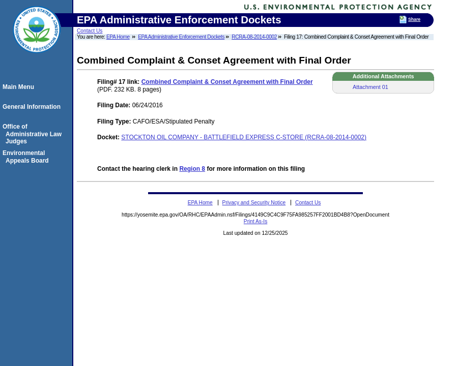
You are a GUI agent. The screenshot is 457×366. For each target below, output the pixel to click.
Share (414, 19)
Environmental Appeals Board (27, 156)
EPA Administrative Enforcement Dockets (181, 37)
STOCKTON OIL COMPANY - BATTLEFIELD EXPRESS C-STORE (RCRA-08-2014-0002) (243, 137)
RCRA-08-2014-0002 (254, 37)
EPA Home (118, 37)
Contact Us (89, 31)
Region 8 (192, 168)
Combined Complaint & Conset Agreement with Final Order (227, 81)
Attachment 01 (370, 87)
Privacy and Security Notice (254, 202)
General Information (33, 106)
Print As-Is (255, 221)
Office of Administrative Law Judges (34, 134)
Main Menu (20, 86)
